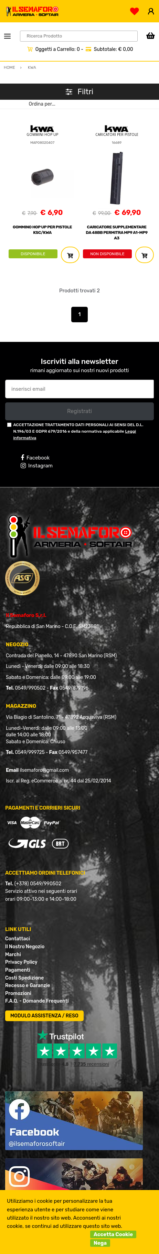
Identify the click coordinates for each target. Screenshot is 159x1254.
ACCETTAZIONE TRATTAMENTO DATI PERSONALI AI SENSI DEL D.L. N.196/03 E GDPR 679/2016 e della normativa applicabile (78, 431)
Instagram (37, 466)
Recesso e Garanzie (27, 985)
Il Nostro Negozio (24, 947)
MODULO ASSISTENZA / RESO (44, 1016)
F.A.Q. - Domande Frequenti (36, 1001)
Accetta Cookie (113, 1234)
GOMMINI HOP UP (42, 134)
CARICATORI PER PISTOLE (116, 134)
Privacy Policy (21, 962)
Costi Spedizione (24, 978)
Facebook (35, 458)
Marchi (13, 955)
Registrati (79, 411)
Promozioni (18, 993)
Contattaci (17, 939)
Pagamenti (17, 970)
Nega (100, 1243)
